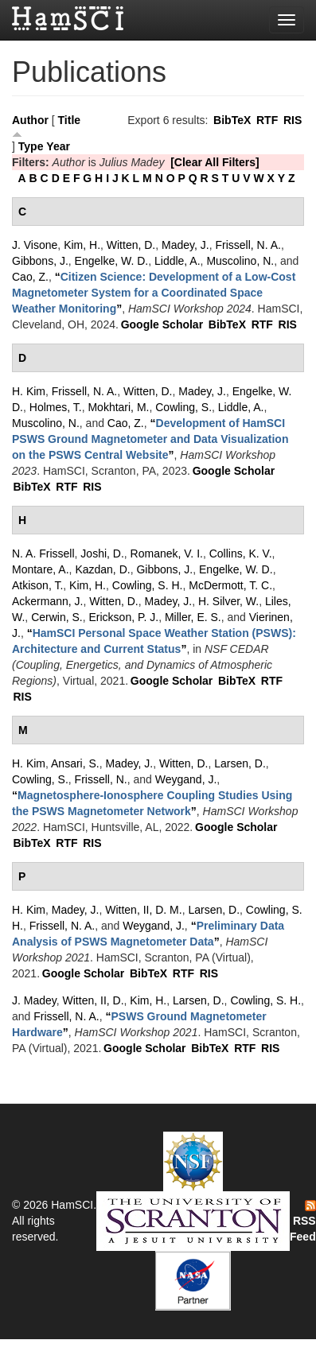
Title (69, 120)
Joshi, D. (101, 553)
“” (153, 292)
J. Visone (34, 245)
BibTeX (232, 120)
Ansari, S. (75, 763)
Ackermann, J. (47, 601)
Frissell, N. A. (247, 245)
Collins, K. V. (240, 553)
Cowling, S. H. (147, 585)
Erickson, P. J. (123, 617)
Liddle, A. (177, 260)
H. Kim (28, 391)
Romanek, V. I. (167, 553)
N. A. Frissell (43, 553)
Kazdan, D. (102, 569)
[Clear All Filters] (214, 162)
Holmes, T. (55, 407)
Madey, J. (185, 245)
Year (58, 146)
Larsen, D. (240, 763)
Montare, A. (40, 569)
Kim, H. (82, 245)
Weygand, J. (186, 779)
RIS (292, 120)
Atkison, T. (37, 585)
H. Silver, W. (228, 601)
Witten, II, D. (93, 1000)
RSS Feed (303, 1221)
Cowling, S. (183, 407)
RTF (267, 120)
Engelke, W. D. (112, 260)
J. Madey (34, 1000)
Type (31, 146)
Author (30, 120)
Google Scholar (162, 324)
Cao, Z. (30, 276)
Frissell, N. (101, 779)
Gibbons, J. (40, 260)
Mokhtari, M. (118, 407)
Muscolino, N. (240, 260)
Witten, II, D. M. (143, 909)
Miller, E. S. (193, 617)
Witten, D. (131, 245)
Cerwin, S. (57, 617)
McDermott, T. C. (230, 585)
